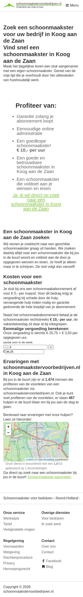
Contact (48, 552)
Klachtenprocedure (18, 557)
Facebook (53, 561)
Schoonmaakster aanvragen (49, 477)
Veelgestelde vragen (19, 529)
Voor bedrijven (53, 518)
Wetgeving (11, 552)
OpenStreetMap (46, 459)
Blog (49, 566)
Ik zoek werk (51, 524)
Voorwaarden (13, 546)
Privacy (9, 563)
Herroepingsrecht (16, 569)
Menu (72, 5)
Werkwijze (11, 518)
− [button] (8, 432)
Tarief (7, 524)
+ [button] (8, 426)
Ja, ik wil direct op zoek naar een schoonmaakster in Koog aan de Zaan (36, 202)
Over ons (49, 546)
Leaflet (29, 459)
